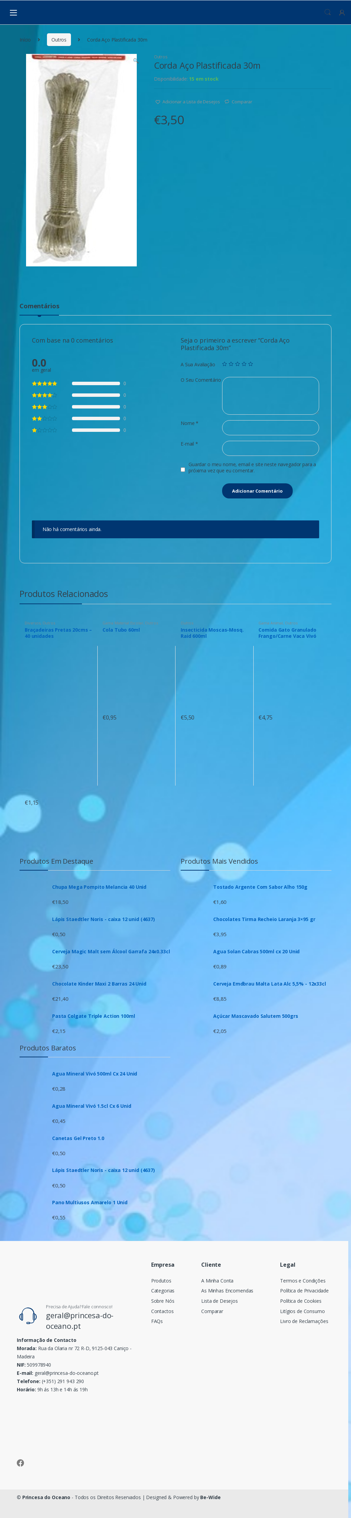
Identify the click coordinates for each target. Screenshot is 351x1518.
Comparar (242, 102)
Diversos (32, 622)
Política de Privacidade (304, 1290)
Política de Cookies (300, 1301)
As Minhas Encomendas (227, 1290)
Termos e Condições (302, 1280)
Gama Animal (270, 622)
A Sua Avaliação (198, 364)
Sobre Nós (162, 1301)
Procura (327, 12)
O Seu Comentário (201, 380)
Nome (189, 423)
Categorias (163, 1290)
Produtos (161, 1280)
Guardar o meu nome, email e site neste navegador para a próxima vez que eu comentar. (252, 467)
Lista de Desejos (219, 1301)
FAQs (157, 1321)
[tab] (39, 309)
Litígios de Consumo (302, 1311)
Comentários (39, 306)
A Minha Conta (217, 1280)
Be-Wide (210, 1497)
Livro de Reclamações (304, 1321)
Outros (58, 39)
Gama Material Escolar (122, 622)
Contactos (162, 1311)
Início (25, 39)
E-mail (189, 444)
